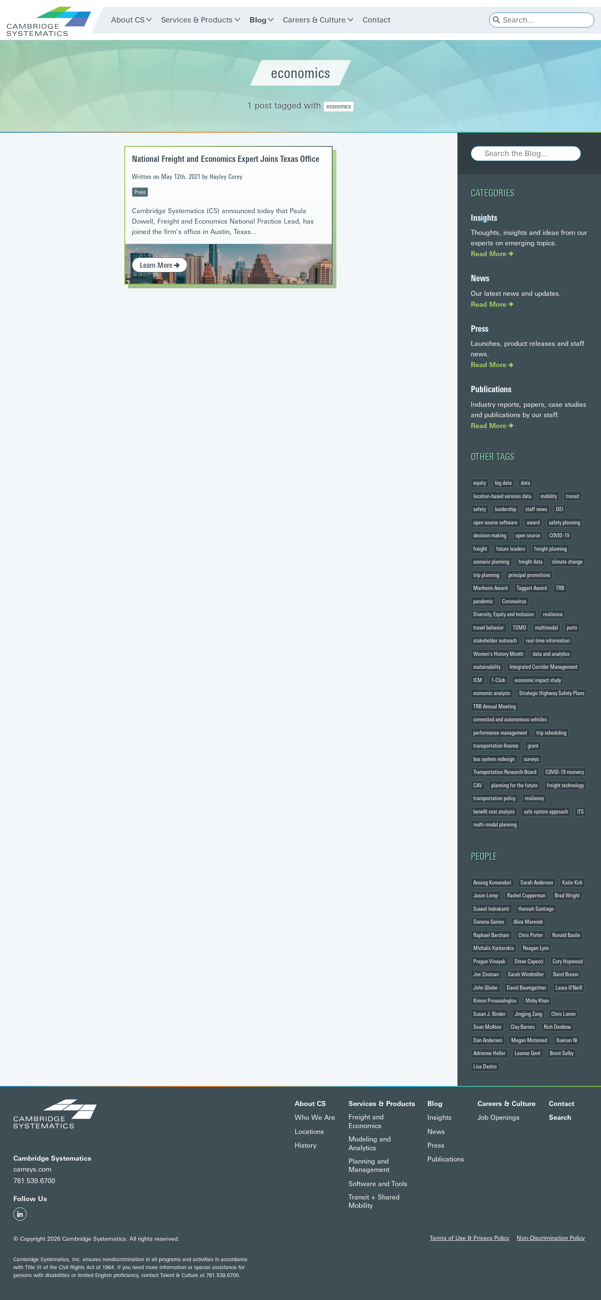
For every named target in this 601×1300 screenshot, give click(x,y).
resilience (553, 614)
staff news (536, 509)
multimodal (546, 627)
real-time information (548, 640)
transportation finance (495, 746)
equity (479, 483)
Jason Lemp (485, 895)
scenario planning (491, 562)
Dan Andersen (487, 1040)
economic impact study (538, 680)
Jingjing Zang (528, 1013)
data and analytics (551, 653)
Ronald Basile (566, 935)
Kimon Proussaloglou (494, 1001)
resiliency (534, 798)
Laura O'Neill (569, 987)
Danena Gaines (488, 922)
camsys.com (32, 1169)
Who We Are (315, 1118)
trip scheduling (551, 732)
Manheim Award (490, 588)
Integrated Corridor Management (544, 667)
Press (140, 192)
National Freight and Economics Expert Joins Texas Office (225, 159)
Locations (309, 1132)
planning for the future (514, 785)
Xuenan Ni (567, 1040)
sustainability (486, 667)
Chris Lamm (563, 1013)
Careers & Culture (314, 20)
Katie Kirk (572, 882)
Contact (376, 20)
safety (479, 509)
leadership (505, 509)
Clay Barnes (522, 1027)
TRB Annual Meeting (494, 706)
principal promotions (529, 575)
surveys (531, 759)
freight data (530, 562)
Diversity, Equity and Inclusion (503, 614)
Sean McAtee (487, 1027)
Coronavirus (514, 601)
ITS (580, 811)
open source (527, 535)
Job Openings (498, 1118)
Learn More (160, 265)
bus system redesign (494, 759)
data (525, 483)
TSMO (519, 627)
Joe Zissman (486, 974)
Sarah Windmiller (526, 974)
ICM (477, 680)
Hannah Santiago (536, 908)
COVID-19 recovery (564, 772)
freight (480, 548)
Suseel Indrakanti (491, 908)
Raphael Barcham (491, 935)
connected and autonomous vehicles (510, 719)
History (305, 1145)
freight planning (550, 548)
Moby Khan (537, 1001)
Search (560, 1118)
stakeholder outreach (495, 640)
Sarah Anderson (536, 882)
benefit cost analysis (494, 811)
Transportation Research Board (504, 772)
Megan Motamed (529, 1040)
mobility (548, 496)
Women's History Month (498, 653)
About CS (127, 20)
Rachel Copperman (526, 895)
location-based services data (502, 496)
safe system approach (546, 811)
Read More (492, 254)
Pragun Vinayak (489, 961)
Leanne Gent (527, 1053)
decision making (489, 535)
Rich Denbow (557, 1027)
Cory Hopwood (568, 961)
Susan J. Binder (489, 1013)
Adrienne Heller (489, 1053)
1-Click (498, 680)
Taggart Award (532, 588)
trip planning (486, 575)
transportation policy (494, 798)
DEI (559, 509)
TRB (560, 588)
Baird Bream (565, 974)
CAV (477, 785)
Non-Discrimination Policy (551, 1237)
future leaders (510, 548)
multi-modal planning (495, 824)
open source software (495, 522)
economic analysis (491, 693)
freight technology (565, 785)
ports (572, 627)
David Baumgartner (526, 987)
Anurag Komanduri (492, 882)
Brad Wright (567, 895)
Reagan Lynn (536, 948)
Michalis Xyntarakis (493, 948)
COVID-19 (559, 535)
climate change (567, 562)
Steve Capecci (529, 961)
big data (503, 483)
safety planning (564, 522)
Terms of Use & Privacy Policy (469, 1237)
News (480, 278)
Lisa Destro (485, 1066)
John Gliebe (485, 987)
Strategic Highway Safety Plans (551, 693)
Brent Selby (561, 1053)
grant (533, 746)
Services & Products (196, 20)
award (533, 522)
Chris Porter (530, 935)
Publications (491, 390)
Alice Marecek (528, 922)
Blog (258, 20)
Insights (484, 218)
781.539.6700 (34, 1181)
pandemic (483, 601)
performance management (500, 732)
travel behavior (488, 627)
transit (572, 496)
